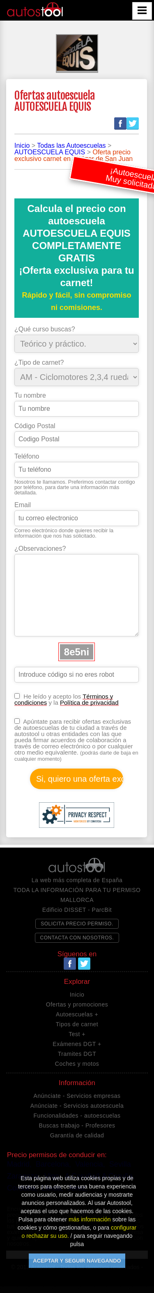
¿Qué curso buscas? (44, 329)
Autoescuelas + (77, 1014)
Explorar (77, 981)
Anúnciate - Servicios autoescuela (77, 1105)
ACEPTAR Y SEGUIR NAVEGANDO (77, 1261)
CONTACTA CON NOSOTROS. (77, 938)
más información (90, 1219)
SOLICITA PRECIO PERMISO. (77, 924)
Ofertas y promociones (77, 1004)
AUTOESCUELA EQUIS (49, 152)
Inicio (22, 145)
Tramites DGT (77, 1054)
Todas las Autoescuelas (71, 145)
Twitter (132, 123)
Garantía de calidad (77, 1135)
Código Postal (34, 426)
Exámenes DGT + (77, 1044)
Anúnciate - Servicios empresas (77, 1096)
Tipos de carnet (77, 1024)
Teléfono (26, 456)
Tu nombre (30, 395)
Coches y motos (77, 1063)
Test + (77, 1034)
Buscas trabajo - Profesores (77, 1125)
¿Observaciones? (40, 548)
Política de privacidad (89, 702)
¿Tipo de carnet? (39, 362)
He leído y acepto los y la (66, 699)
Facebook (120, 123)
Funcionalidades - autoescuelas (77, 1115)
